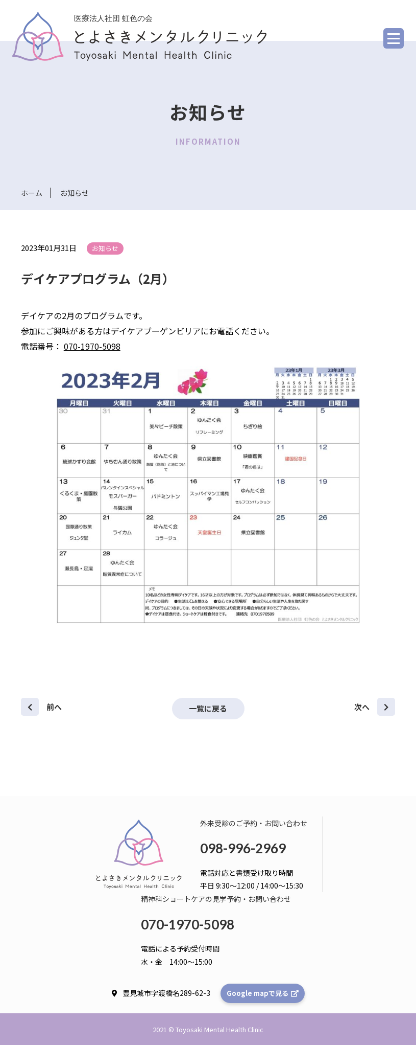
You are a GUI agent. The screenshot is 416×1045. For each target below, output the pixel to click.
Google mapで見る (263, 992)
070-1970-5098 (92, 346)
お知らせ (105, 248)
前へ (41, 706)
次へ (374, 706)
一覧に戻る (208, 707)
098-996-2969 (243, 847)
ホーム (31, 193)
